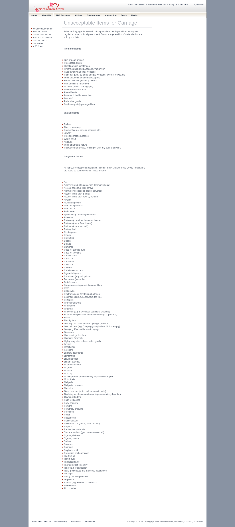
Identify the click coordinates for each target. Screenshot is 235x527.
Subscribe (38, 43)
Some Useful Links (42, 34)
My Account (199, 4)
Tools (124, 15)
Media (134, 15)
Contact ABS (182, 4)
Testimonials (75, 521)
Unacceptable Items (42, 28)
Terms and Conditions (41, 521)
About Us (46, 15)
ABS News (38, 46)
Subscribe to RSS (136, 4)
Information (111, 15)
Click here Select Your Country (160, 4)
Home (34, 15)
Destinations (93, 15)
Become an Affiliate (42, 37)
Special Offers (40, 40)
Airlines (78, 15)
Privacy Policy (40, 31)
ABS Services (63, 15)
